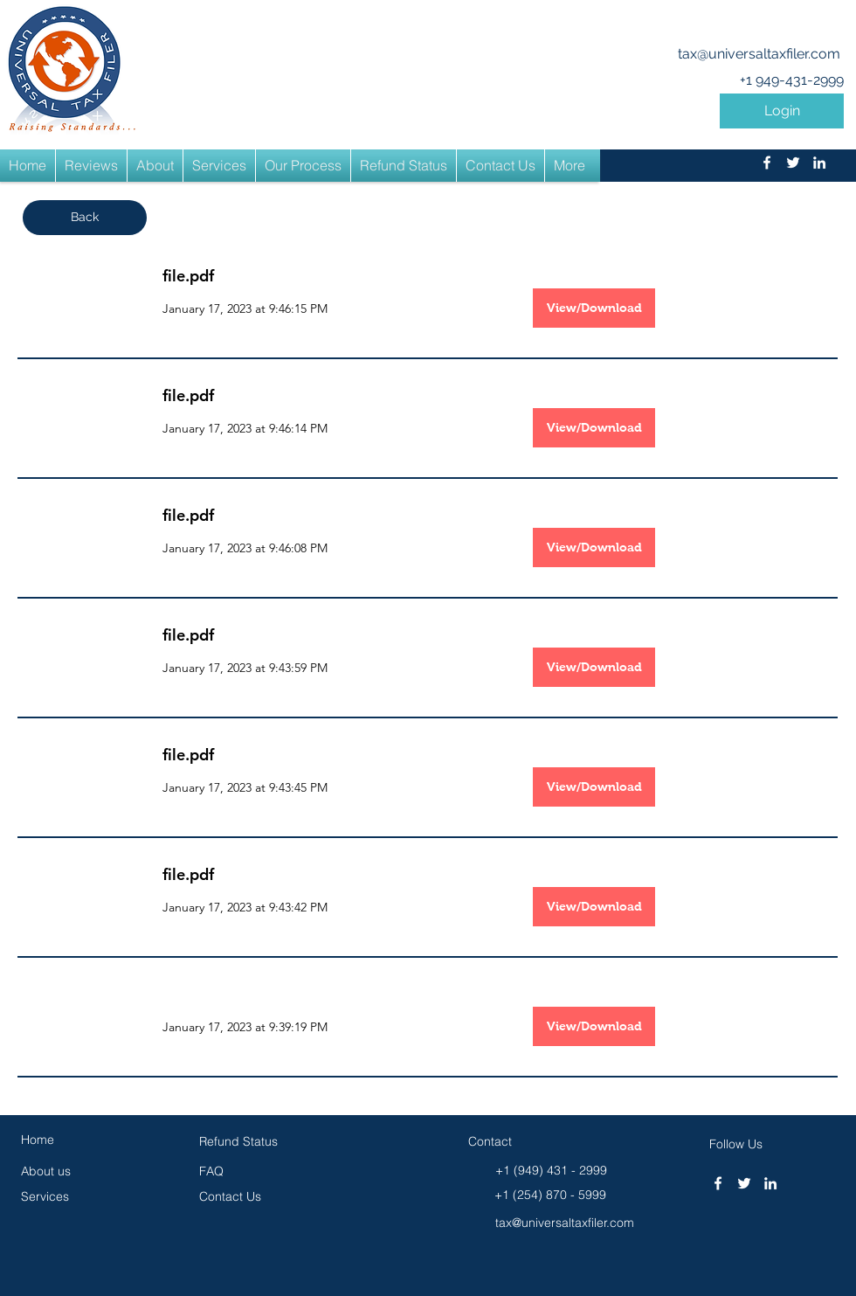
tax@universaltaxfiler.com (759, 53)
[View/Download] (594, 308)
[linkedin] (819, 162)
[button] (782, 111)
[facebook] (767, 162)
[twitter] (793, 162)
